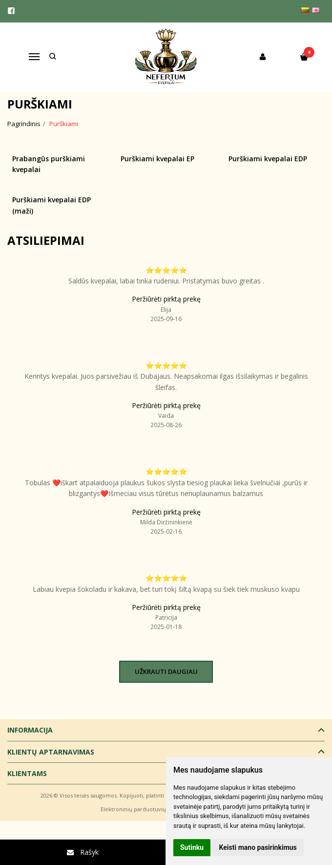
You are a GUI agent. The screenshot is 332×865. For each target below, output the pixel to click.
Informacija (30, 730)
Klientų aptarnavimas (50, 752)
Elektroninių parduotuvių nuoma (143, 809)
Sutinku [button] (192, 847)
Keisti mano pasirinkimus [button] (258, 847)
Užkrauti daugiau (166, 671)
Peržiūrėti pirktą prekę (166, 298)
